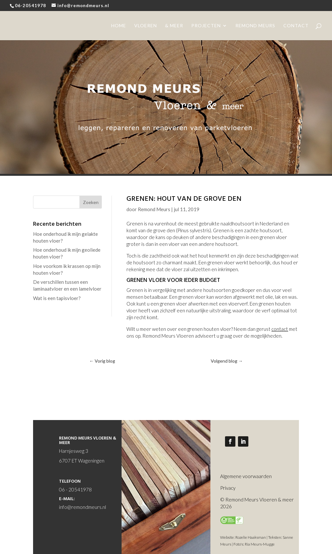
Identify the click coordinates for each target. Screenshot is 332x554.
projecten (206, 25)
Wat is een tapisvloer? (57, 298)
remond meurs (255, 25)
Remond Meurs (154, 209)
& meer (174, 25)
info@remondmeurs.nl (82, 507)
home (118, 25)
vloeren (145, 25)
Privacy (227, 488)
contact (296, 25)
